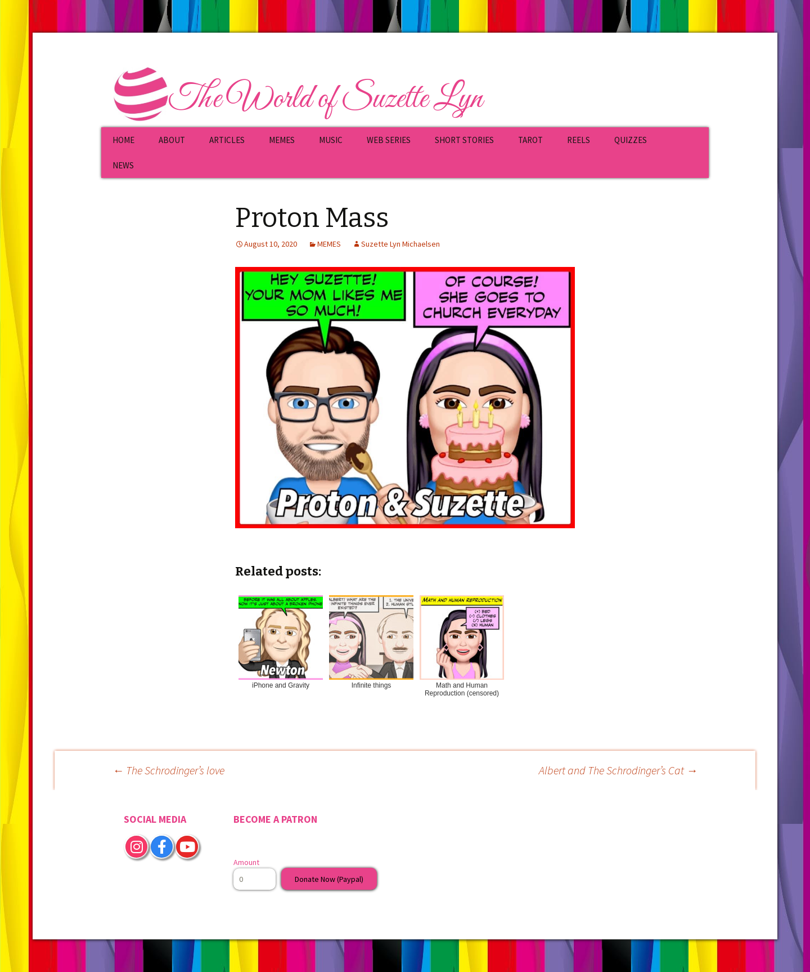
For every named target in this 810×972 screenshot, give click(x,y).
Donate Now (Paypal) (329, 879)
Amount (246, 862)
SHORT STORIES (464, 140)
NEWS (123, 165)
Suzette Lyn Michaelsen (400, 244)
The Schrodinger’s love (168, 770)
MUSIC (331, 140)
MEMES (282, 140)
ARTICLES (227, 140)
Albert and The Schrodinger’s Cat (618, 770)
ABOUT (172, 140)
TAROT (530, 140)
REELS (578, 140)
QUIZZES (630, 140)
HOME (123, 140)
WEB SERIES (389, 140)
